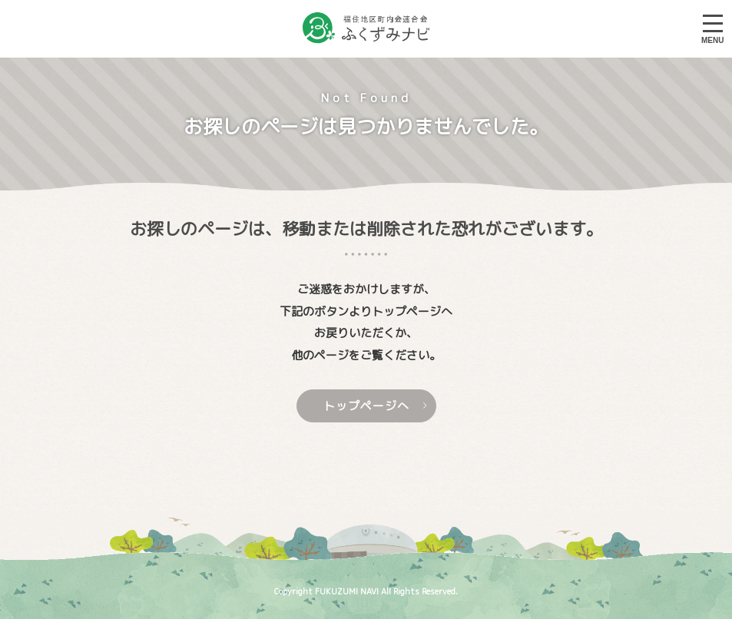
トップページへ (375, 406)
